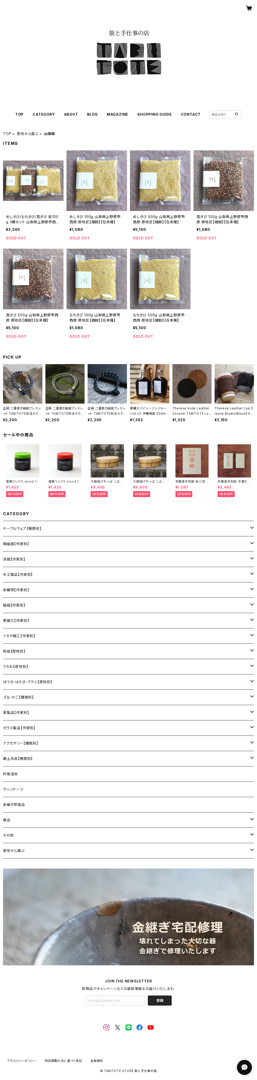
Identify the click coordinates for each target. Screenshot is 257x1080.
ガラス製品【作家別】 (19, 728)
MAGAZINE (117, 114)
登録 (159, 1000)
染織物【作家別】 (16, 590)
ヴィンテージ (13, 789)
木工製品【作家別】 (18, 574)
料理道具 (10, 774)
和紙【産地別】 (14, 651)
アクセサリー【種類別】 (20, 743)
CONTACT (191, 114)
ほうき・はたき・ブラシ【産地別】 (27, 682)
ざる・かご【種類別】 (18, 697)
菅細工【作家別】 (16, 620)
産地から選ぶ (27, 134)
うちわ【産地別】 (15, 666)
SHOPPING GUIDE (154, 114)
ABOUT (71, 114)
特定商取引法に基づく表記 (63, 1061)
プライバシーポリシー (22, 1061)
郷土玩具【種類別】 (18, 758)
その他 (8, 835)
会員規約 (96, 1061)
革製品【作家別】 (16, 712)
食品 (7, 820)
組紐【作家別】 (14, 605)
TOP (19, 114)
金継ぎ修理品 (14, 804)
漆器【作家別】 (14, 559)
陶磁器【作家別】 (16, 544)
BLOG (92, 114)
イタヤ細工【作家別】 (19, 636)
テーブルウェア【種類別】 (22, 528)
